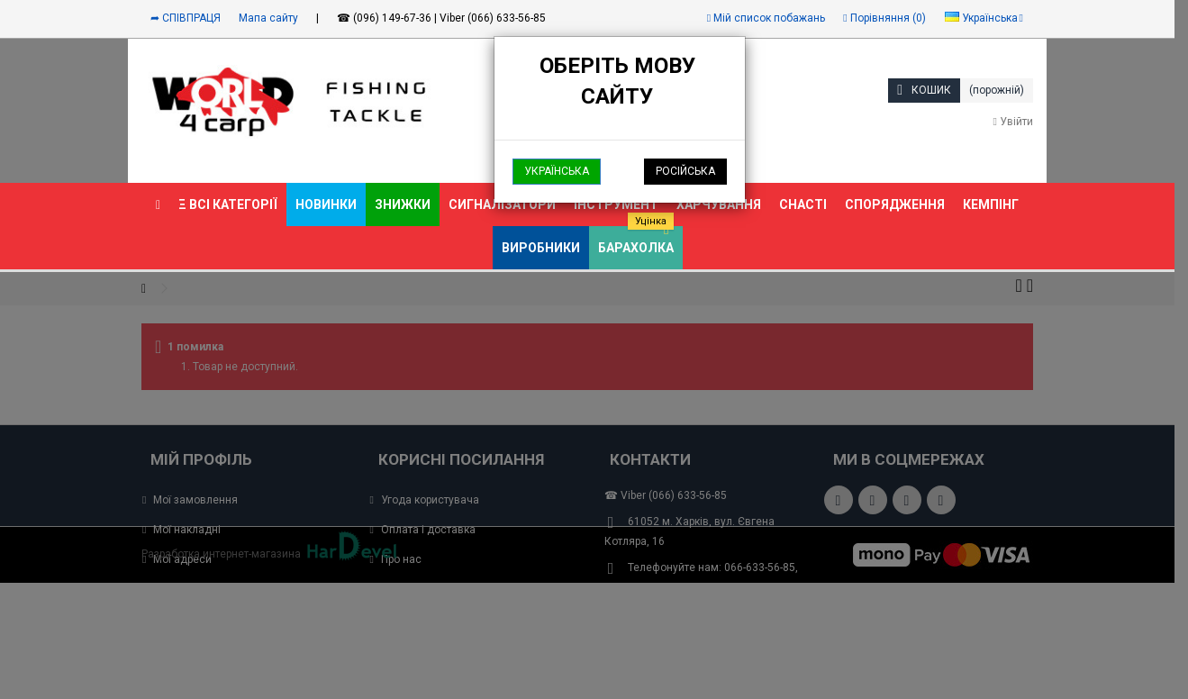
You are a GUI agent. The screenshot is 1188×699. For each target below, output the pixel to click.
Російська (685, 171)
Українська (556, 171)
